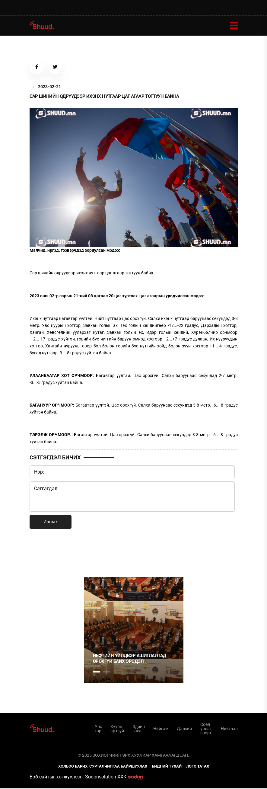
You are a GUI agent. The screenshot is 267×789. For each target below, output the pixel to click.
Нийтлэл (229, 729)
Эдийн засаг (138, 729)
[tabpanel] (133, 630)
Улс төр (98, 729)
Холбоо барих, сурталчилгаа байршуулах (102, 767)
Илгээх (50, 522)
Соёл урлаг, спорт (206, 729)
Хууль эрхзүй (117, 729)
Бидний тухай (167, 767)
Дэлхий (184, 729)
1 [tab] (96, 553)
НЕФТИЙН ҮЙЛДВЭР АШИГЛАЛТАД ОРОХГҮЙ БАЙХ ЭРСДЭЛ (129, 659)
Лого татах (197, 767)
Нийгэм (160, 729)
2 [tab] (106, 672)
